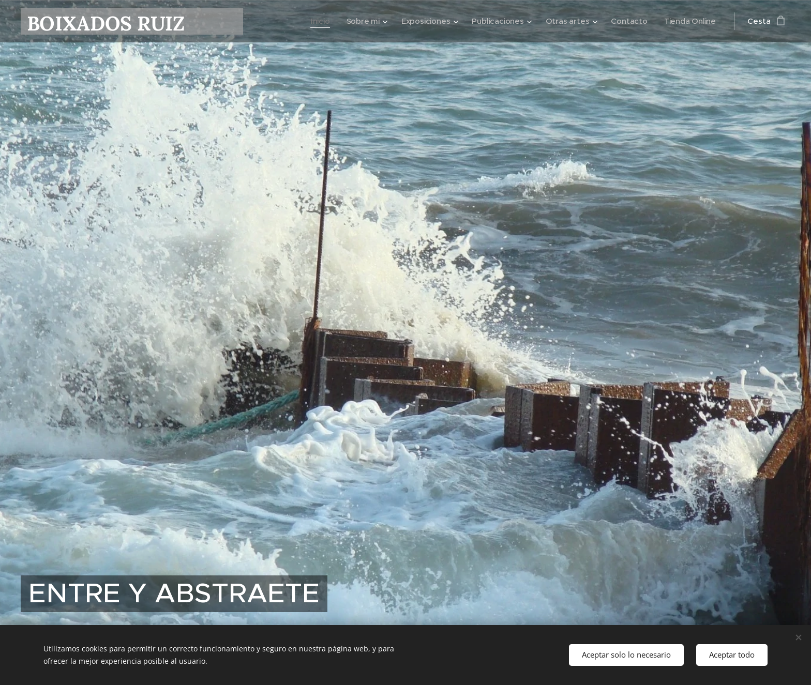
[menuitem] (316, 21)
